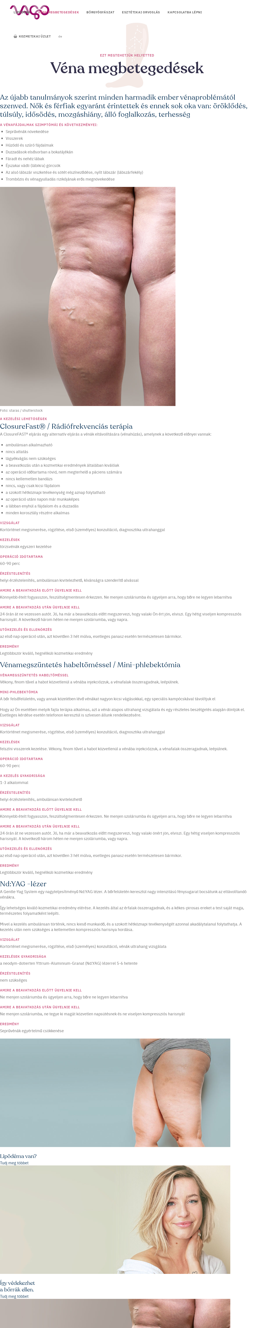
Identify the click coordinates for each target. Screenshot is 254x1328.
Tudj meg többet (14, 1162)
